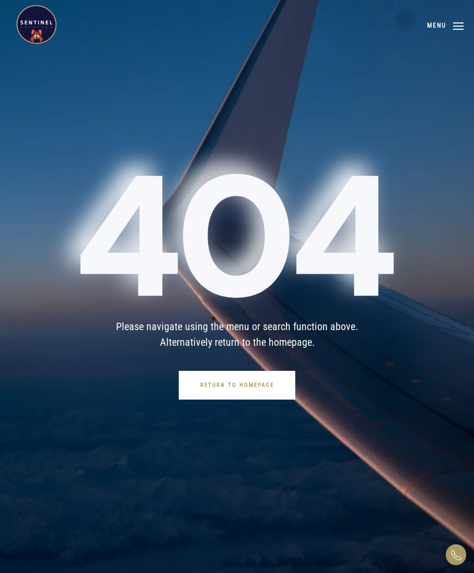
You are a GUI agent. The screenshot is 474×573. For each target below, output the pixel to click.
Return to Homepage (237, 385)
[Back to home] (36, 26)
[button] (445, 26)
